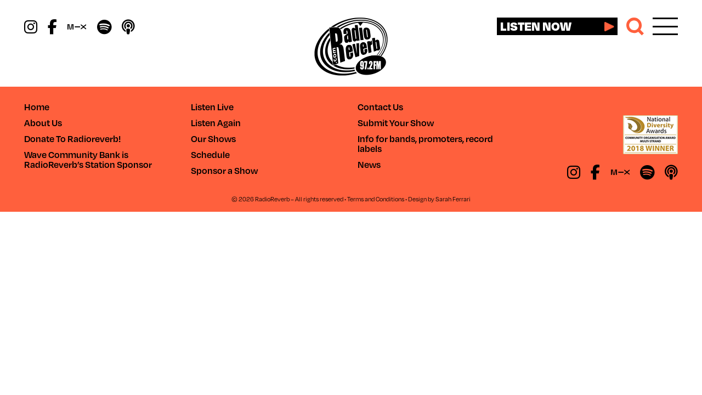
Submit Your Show (396, 122)
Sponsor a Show (224, 170)
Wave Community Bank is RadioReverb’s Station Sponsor (88, 159)
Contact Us (380, 106)
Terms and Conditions (375, 199)
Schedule (210, 154)
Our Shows (213, 138)
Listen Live (212, 106)
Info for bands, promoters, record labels (425, 143)
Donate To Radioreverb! (72, 138)
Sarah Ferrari (453, 199)
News (369, 164)
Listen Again (216, 122)
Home (36, 106)
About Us (43, 122)
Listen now (535, 25)
